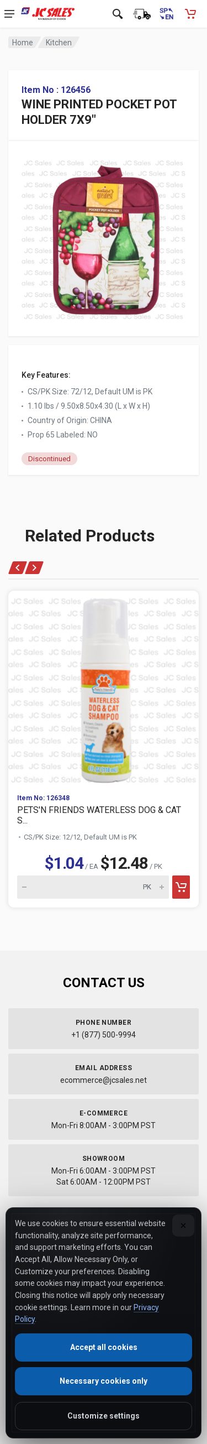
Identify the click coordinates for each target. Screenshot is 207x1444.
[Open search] (117, 14)
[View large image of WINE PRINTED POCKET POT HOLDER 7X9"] (103, 237)
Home (22, 42)
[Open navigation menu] (9, 14)
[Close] (183, 1225)
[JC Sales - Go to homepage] (47, 14)
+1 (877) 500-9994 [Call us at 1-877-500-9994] (103, 1034)
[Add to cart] (181, 887)
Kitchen (59, 42)
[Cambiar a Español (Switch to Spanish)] (166, 14)
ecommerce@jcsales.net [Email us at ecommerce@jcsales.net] (103, 1080)
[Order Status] (142, 14)
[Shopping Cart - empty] (190, 14)
